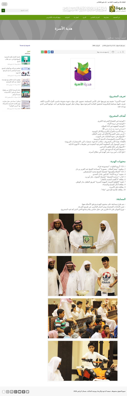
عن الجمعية (116, 17)
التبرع (84, 17)
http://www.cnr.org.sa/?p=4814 (103, 52)
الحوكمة (67, 17)
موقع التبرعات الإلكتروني (53, 17)
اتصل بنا (76, 17)
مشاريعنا (106, 17)
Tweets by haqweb (25, 45)
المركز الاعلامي (95, 17)
